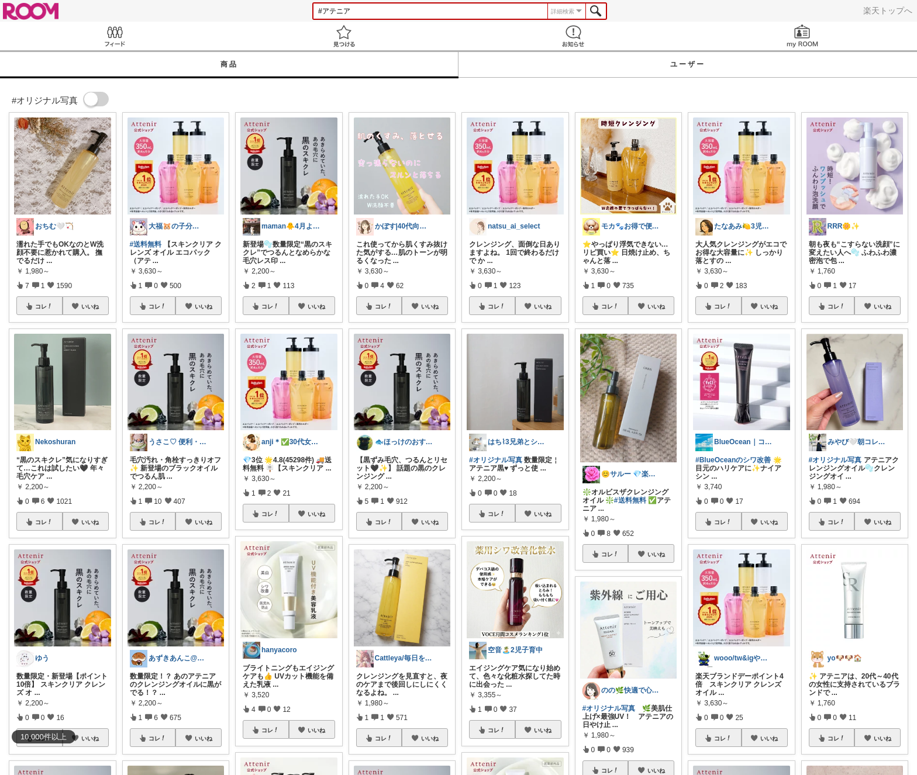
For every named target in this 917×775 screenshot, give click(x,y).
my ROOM (802, 36)
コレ (44, 306)
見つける (343, 36)
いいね (90, 306)
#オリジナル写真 (495, 460)
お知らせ (573, 36)
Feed (114, 36)
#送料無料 (146, 244)
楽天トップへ (887, 10)
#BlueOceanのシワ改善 (733, 460)
